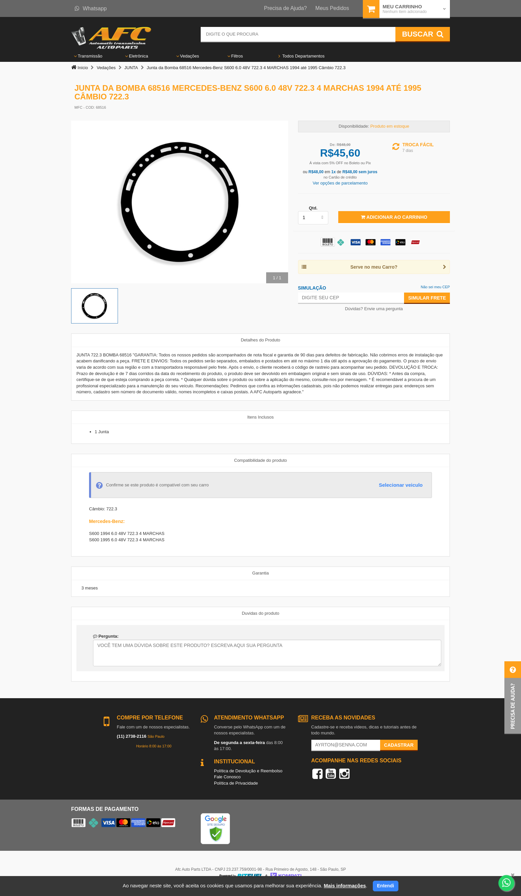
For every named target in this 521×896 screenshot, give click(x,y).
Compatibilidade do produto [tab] (260, 460)
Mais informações (345, 885)
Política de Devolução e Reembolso (248, 770)
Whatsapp (91, 8)
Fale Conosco (227, 776)
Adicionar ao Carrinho (394, 217)
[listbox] (313, 217)
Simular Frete (427, 298)
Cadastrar (399, 745)
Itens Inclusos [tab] (260, 417)
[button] (512, 698)
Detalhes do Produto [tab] (260, 339)
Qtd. (313, 207)
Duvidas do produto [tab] (260, 613)
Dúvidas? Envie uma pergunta (374, 308)
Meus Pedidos (332, 8)
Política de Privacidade (236, 783)
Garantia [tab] (260, 573)
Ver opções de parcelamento (340, 183)
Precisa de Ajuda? (285, 8)
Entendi (385, 885)
